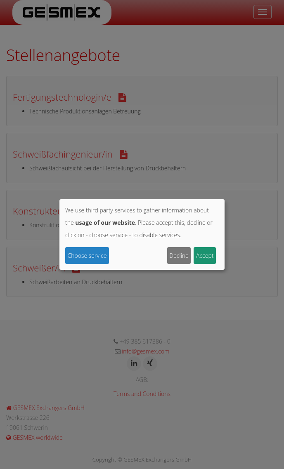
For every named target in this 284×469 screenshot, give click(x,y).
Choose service (87, 255)
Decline (179, 255)
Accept (204, 255)
